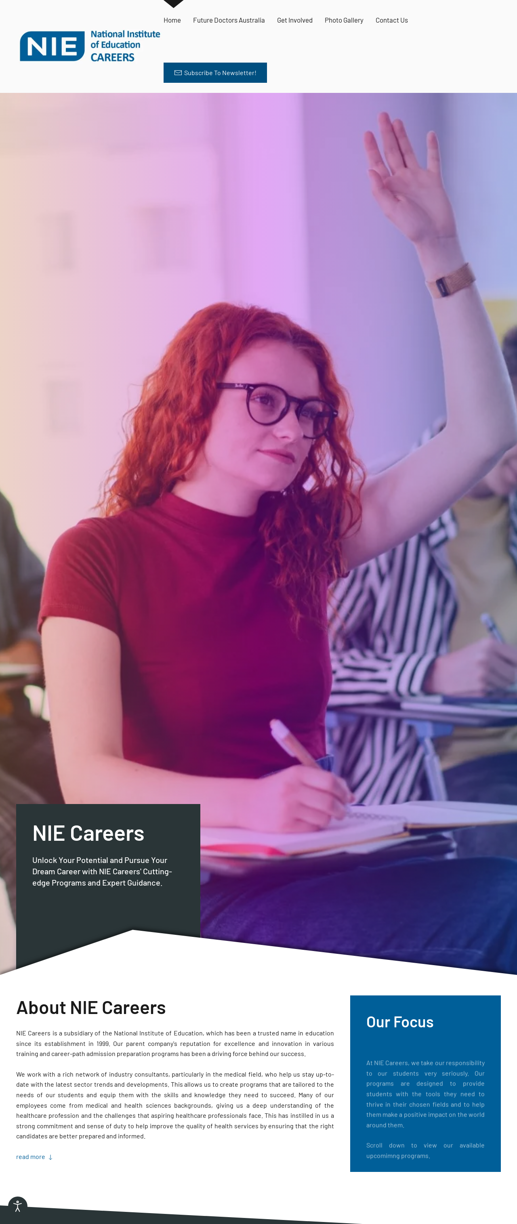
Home (172, 20)
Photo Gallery (344, 20)
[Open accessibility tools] (17, 1206)
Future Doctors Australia (229, 20)
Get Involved (295, 20)
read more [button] (35, 1156)
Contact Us (392, 20)
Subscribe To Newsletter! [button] (215, 73)
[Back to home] (90, 46)
